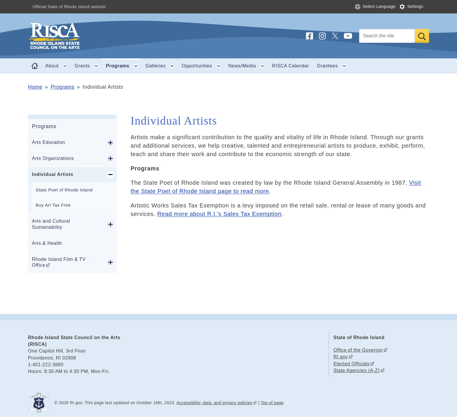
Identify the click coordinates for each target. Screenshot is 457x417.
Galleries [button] (161, 66)
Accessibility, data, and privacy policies (214, 402)
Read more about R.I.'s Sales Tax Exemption (219, 214)
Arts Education (48, 142)
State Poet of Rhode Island (64, 190)
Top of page (272, 402)
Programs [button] (124, 66)
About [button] (58, 66)
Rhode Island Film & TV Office (59, 262)
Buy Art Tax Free (53, 205)
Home (35, 87)
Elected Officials (351, 363)
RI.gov (340, 356)
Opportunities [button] (203, 66)
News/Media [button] (248, 66)
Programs (62, 87)
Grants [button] (88, 66)
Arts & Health (47, 243)
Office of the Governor (358, 350)
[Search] (387, 36)
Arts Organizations (53, 158)
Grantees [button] (333, 66)
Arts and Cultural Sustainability (51, 224)
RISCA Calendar (290, 65)
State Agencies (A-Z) (356, 370)
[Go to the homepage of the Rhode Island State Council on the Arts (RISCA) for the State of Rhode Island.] (89, 35)
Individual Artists (52, 174)
